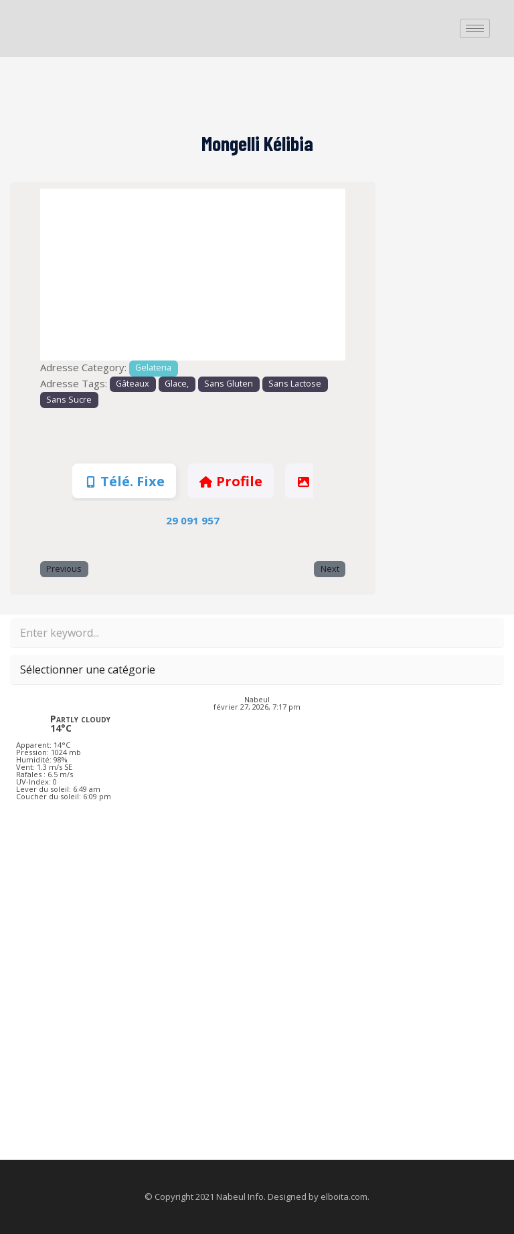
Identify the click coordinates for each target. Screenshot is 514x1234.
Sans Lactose (294, 383)
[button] (63, 275)
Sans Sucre (69, 399)
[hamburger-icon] (475, 28)
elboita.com (344, 1197)
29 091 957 (193, 520)
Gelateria (153, 367)
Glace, (177, 383)
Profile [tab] (230, 481)
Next (330, 569)
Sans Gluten (228, 383)
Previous (64, 569)
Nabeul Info (240, 1197)
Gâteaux (132, 383)
